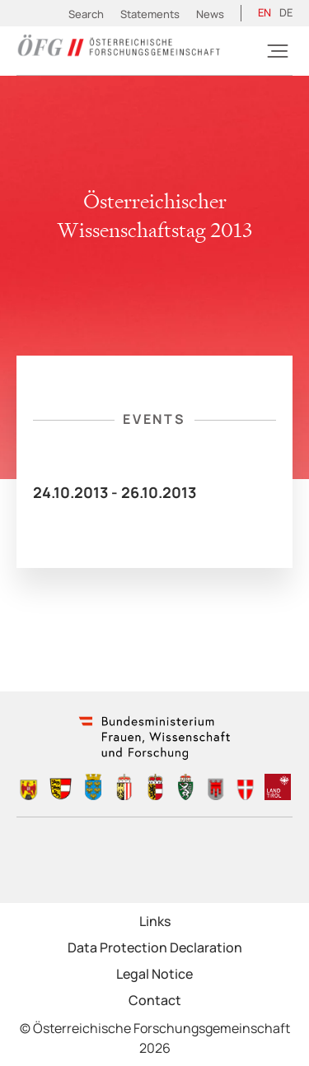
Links (155, 921)
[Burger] (278, 51)
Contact (155, 1000)
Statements (150, 14)
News (210, 14)
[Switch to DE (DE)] (286, 13)
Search (86, 14)
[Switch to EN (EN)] (264, 13)
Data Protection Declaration (155, 947)
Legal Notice (154, 974)
